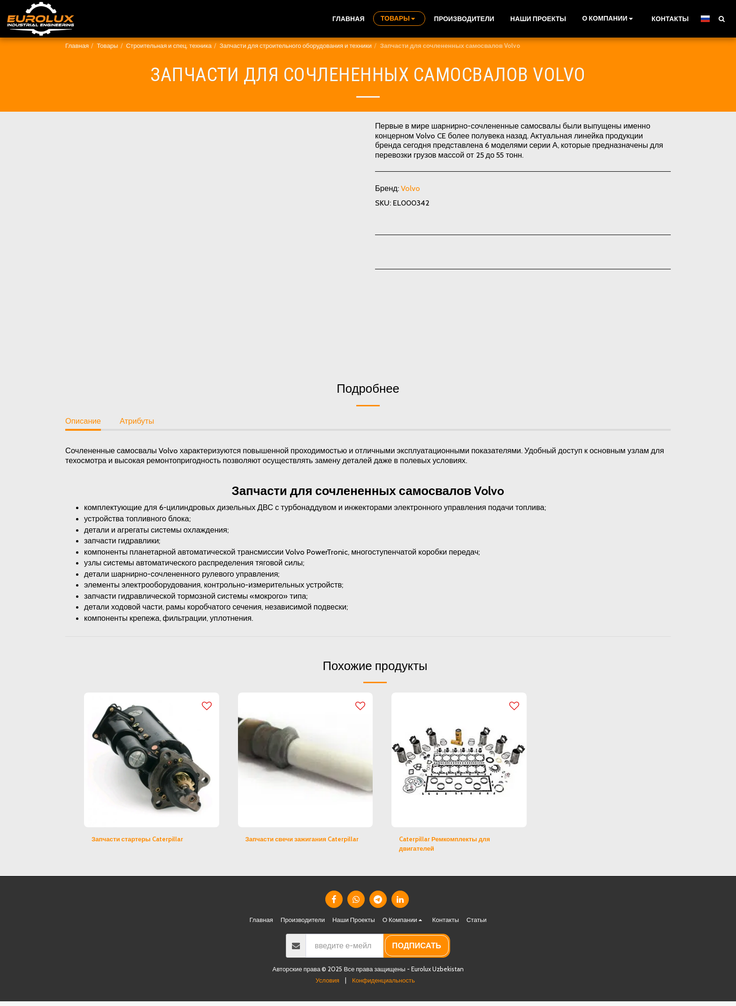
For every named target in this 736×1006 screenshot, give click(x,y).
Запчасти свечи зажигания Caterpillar (296, 846)
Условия (327, 985)
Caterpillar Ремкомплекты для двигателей (454, 846)
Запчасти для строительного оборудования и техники (296, 45)
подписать (416, 950)
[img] (151, 760)
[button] (609, 18)
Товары (107, 45)
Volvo (410, 188)
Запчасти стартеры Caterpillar (147, 840)
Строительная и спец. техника (169, 45)
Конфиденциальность (383, 985)
